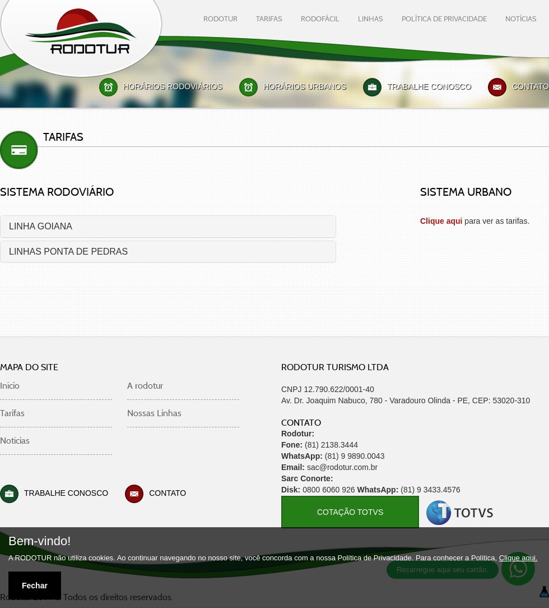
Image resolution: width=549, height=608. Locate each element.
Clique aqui (441, 221)
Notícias (15, 440)
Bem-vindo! (39, 541)
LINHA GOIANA (40, 226)
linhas (370, 18)
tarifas (269, 18)
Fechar (35, 585)
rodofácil (320, 18)
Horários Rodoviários (172, 86)
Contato (530, 86)
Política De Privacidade (444, 18)
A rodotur (145, 385)
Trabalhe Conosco (429, 86)
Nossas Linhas (154, 413)
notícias (521, 18)
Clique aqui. (518, 558)
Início (10, 385)
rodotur (220, 18)
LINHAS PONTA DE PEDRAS (68, 251)
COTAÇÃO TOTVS (350, 512)
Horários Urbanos (304, 86)
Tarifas (12, 413)
